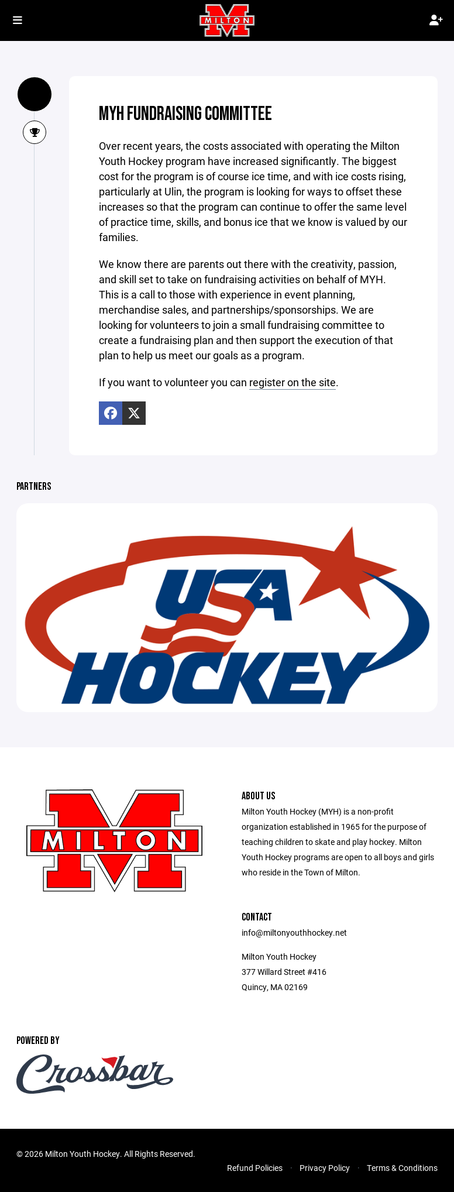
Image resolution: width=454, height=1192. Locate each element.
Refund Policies (255, 1167)
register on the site (292, 382)
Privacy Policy (325, 1167)
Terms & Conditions (402, 1167)
